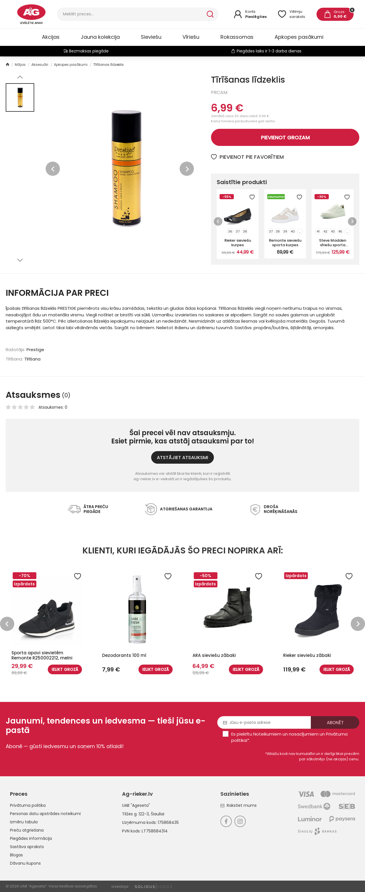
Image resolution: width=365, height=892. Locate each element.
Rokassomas (237, 36)
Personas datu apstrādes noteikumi (45, 813)
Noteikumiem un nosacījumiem (286, 734)
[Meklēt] (131, 14)
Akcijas (51, 36)
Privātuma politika (28, 805)
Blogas (16, 855)
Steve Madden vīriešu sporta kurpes (332, 242)
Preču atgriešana (27, 830)
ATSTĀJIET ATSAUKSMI (182, 457)
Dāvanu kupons (25, 863)
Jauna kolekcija (100, 36)
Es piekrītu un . (289, 737)
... (300, 231)
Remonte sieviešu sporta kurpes (285, 242)
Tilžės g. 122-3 (135, 814)
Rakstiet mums (238, 805)
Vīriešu (190, 36)
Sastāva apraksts (27, 847)
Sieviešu (151, 36)
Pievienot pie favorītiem (247, 156)
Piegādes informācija (31, 838)
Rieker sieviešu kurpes (237, 242)
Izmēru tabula (24, 822)
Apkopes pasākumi (299, 36)
